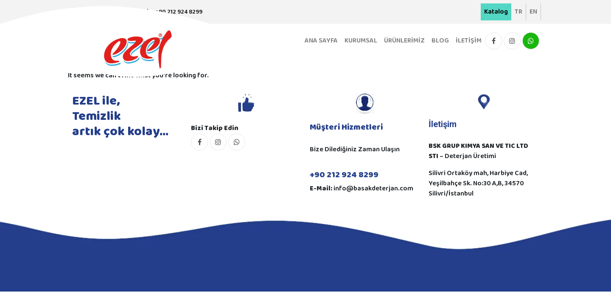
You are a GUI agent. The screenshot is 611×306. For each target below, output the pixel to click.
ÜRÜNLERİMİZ (404, 40)
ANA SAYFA (321, 40)
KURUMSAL (361, 40)
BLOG (440, 40)
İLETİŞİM (469, 40)
